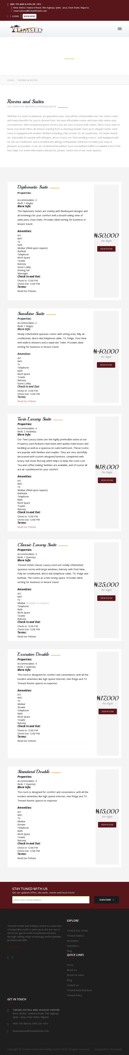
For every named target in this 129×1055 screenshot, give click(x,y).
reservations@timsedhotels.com (29, 10)
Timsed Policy (74, 995)
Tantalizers (73, 945)
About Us (72, 969)
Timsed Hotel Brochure (79, 990)
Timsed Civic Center (77, 930)
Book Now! (29, 16)
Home (10, 80)
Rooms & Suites (75, 975)
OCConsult (116, 1049)
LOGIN (15, 16)
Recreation (72, 940)
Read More (13, 946)
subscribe (104, 900)
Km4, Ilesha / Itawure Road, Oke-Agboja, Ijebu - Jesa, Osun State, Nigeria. (50, 7)
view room (106, 248)
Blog (69, 950)
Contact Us (73, 985)
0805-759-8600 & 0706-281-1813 (24, 4)
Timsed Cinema (75, 935)
